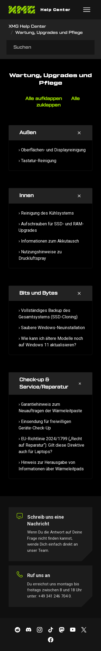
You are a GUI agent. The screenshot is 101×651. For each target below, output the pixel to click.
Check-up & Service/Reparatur (43, 383)
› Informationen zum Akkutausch (49, 241)
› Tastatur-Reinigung (37, 160)
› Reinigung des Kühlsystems (46, 213)
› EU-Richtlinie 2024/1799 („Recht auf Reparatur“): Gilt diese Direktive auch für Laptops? (51, 445)
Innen (26, 195)
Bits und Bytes (38, 293)
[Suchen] (50, 47)
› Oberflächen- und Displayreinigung (52, 149)
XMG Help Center (27, 26)
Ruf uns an (38, 575)
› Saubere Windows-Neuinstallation (52, 327)
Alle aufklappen (43, 99)
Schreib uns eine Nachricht (45, 520)
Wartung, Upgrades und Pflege (49, 33)
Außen (27, 132)
